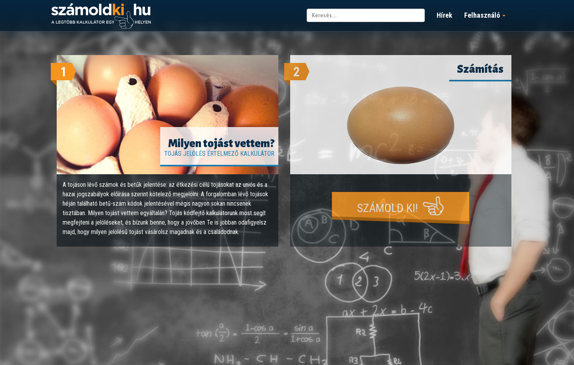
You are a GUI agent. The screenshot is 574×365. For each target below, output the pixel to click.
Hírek (444, 15)
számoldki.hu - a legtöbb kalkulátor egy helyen (101, 16)
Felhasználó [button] (484, 15)
